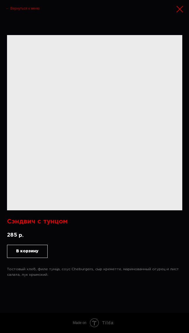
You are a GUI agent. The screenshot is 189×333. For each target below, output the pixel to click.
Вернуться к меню (25, 8)
